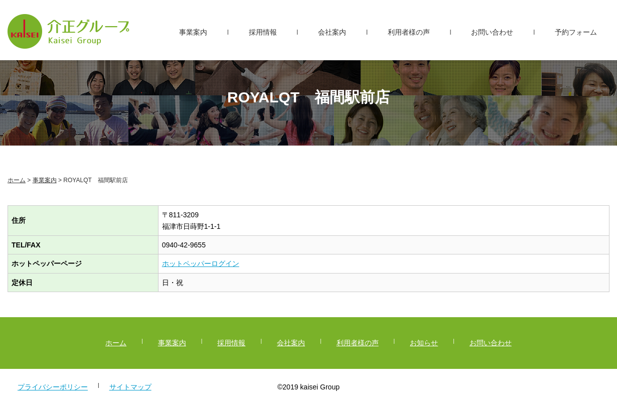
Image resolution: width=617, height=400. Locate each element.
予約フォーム (576, 32)
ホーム (17, 180)
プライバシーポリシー (53, 387)
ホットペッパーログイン (200, 263)
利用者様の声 (409, 32)
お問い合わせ (492, 32)
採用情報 (263, 32)
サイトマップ (130, 387)
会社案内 (332, 32)
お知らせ (424, 343)
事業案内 (193, 32)
